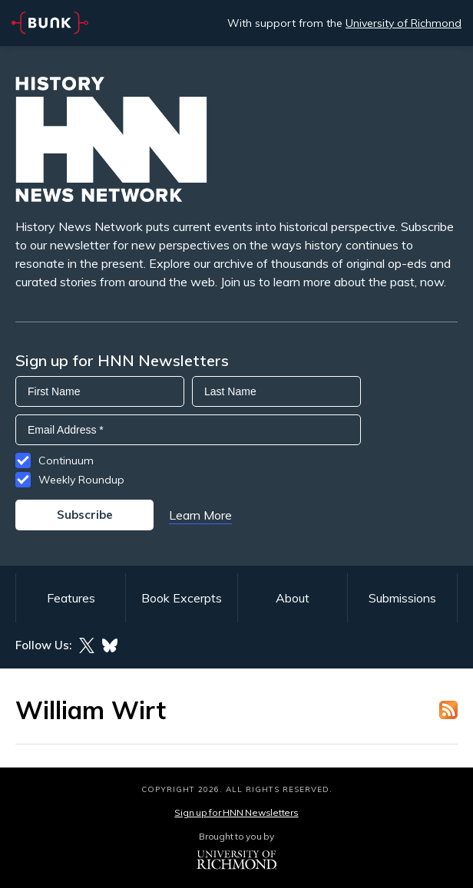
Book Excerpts (181, 598)
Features (71, 598)
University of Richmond (403, 23)
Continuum (66, 460)
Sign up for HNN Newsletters (236, 812)
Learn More (200, 515)
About (292, 598)
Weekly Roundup (81, 480)
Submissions (402, 598)
